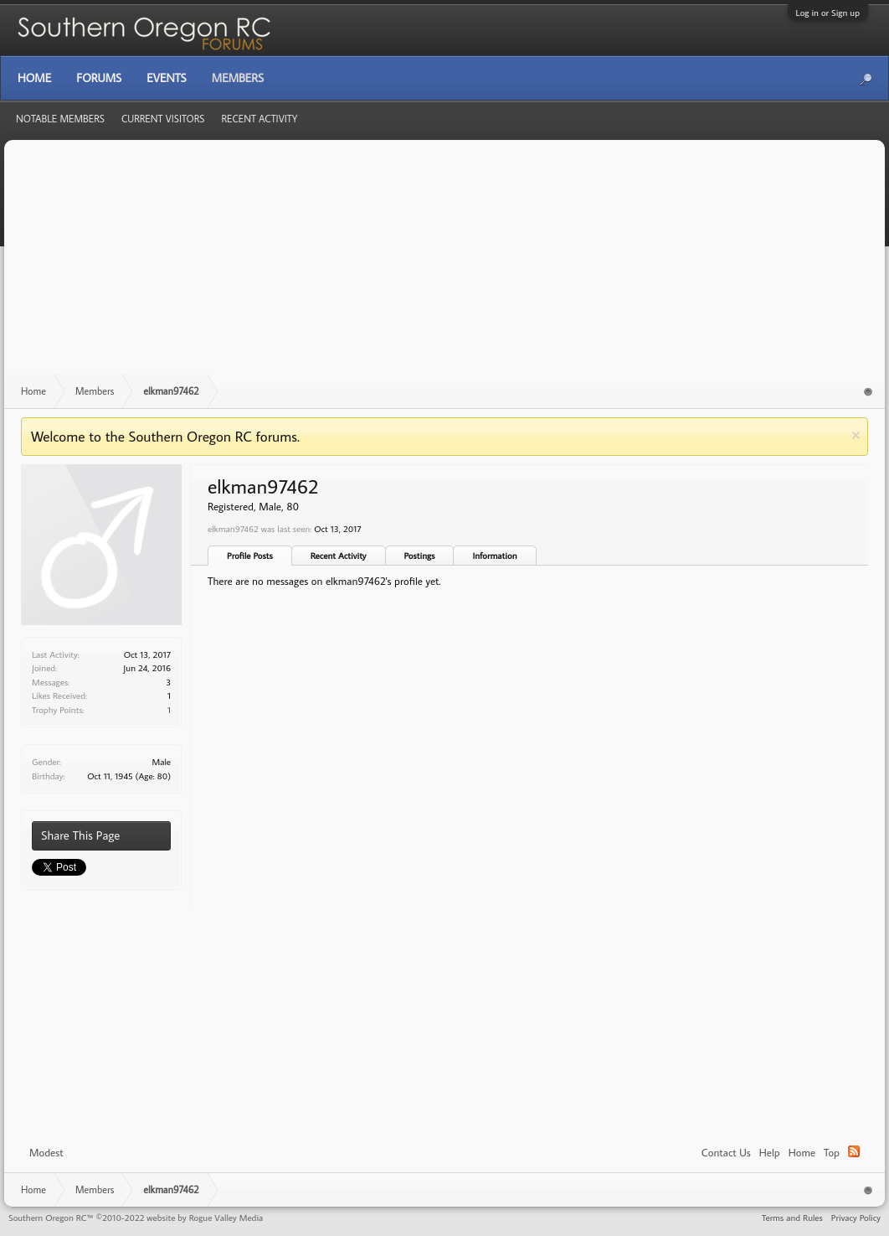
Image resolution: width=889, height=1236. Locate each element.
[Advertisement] (444, 265)
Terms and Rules (792, 1217)
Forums (98, 77)
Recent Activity (339, 555)
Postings (419, 555)
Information (494, 555)
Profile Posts (250, 555)
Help (769, 1152)
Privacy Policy (856, 1217)
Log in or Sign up (828, 12)
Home (802, 1152)
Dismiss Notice (856, 435)
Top (832, 1152)
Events (166, 77)
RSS (854, 1151)
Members (238, 77)
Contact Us (726, 1152)
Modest (46, 1152)
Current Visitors (163, 118)
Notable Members (60, 118)
